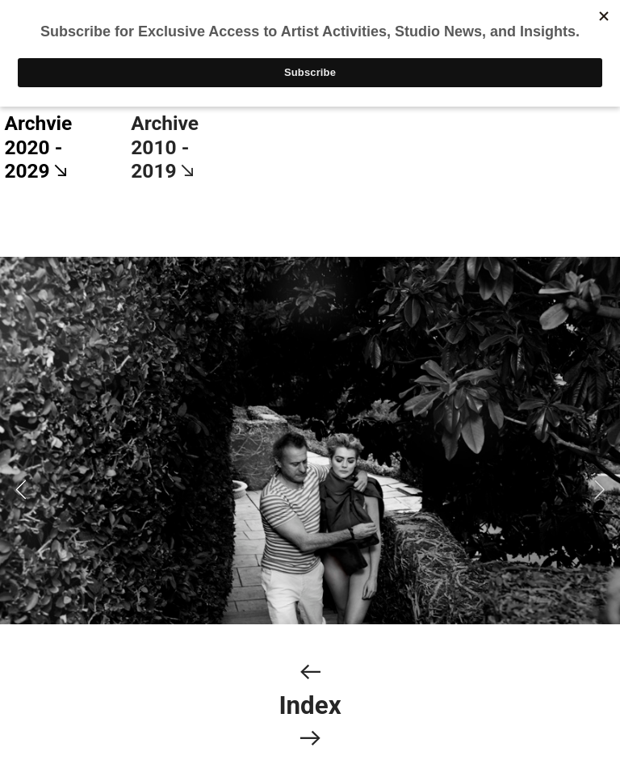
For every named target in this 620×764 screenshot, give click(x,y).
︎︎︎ (310, 672)
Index (310, 705)
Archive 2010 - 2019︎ (165, 147)
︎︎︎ (310, 739)
